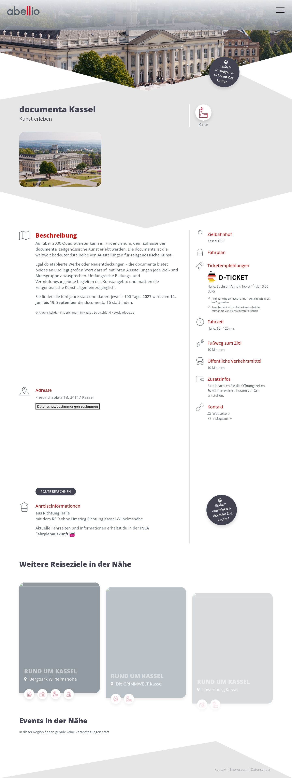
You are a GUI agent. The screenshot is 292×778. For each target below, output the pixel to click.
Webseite (220, 413)
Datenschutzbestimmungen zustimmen (67, 406)
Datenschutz (260, 769)
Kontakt (221, 769)
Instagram (220, 418)
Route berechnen (56, 491)
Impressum (238, 769)
